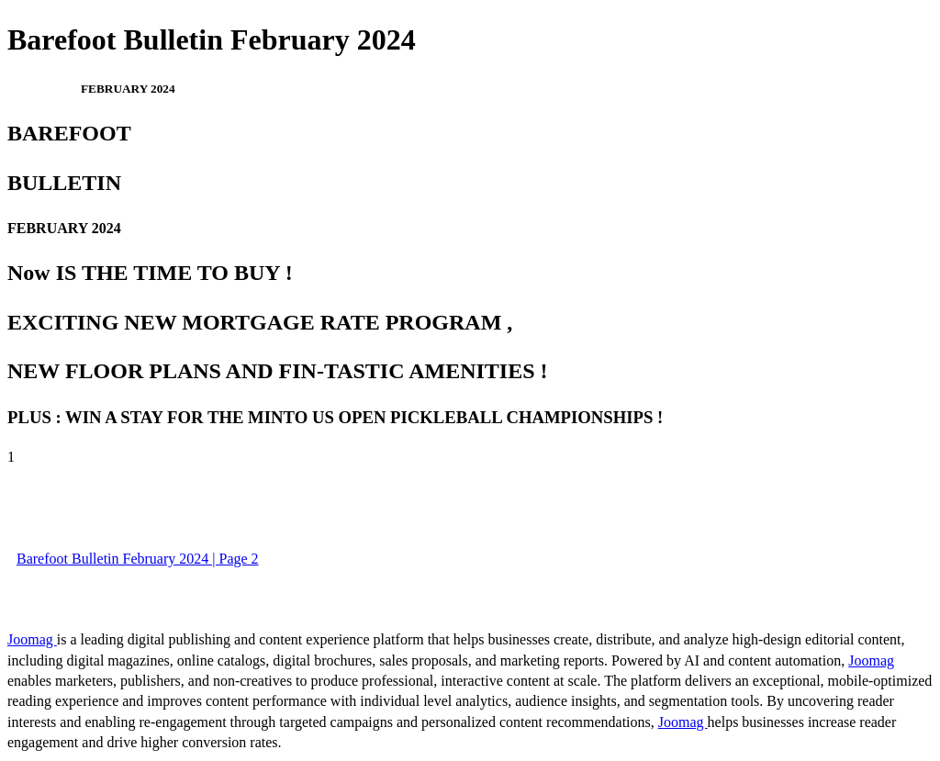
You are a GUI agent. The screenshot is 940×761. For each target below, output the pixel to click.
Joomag (32, 639)
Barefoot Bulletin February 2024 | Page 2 (138, 558)
